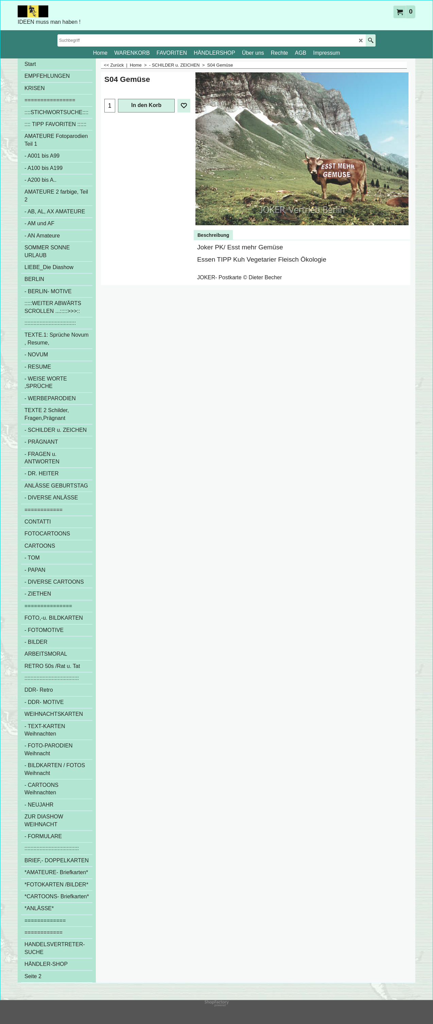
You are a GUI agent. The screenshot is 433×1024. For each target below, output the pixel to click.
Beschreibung (213, 235)
